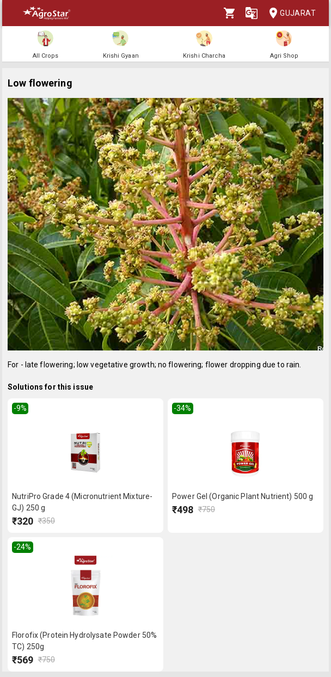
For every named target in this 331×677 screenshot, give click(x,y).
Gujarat (289, 13)
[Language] (251, 13)
